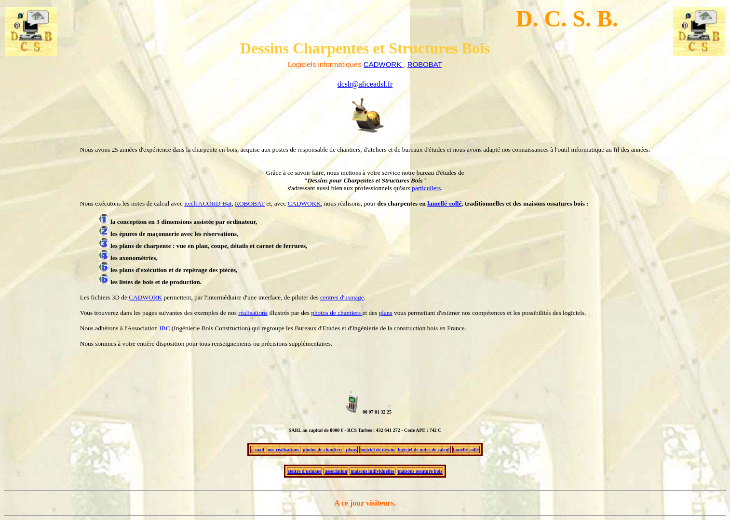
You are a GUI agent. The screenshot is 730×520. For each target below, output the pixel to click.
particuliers (426, 188)
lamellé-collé (444, 203)
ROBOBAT (250, 203)
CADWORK (304, 203)
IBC (164, 328)
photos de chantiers (336, 312)
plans (385, 312)
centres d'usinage (342, 297)
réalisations (253, 312)
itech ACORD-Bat (207, 203)
